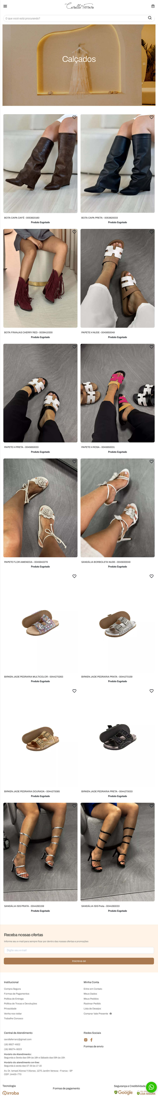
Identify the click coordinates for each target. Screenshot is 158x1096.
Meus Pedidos (91, 999)
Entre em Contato (93, 989)
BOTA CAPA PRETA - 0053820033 (99, 218)
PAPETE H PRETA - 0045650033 (21, 447)
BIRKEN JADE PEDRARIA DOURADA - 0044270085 (32, 791)
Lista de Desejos (92, 1008)
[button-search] (149, 17)
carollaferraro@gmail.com (17, 1039)
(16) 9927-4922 (12, 1044)
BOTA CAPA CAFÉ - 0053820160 (21, 218)
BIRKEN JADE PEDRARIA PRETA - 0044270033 (107, 791)
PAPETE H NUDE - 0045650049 (98, 332)
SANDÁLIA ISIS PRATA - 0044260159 (24, 906)
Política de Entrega (14, 999)
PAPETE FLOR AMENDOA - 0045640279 (26, 562)
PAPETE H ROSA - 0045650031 (98, 447)
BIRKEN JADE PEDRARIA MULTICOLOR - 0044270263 (33, 676)
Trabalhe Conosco (13, 1018)
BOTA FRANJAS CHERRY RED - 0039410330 (28, 332)
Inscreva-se (79, 961)
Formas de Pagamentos (16, 994)
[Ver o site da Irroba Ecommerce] (11, 1094)
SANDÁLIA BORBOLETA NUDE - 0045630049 (105, 562)
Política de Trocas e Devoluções (20, 1003)
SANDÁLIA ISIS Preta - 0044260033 (100, 906)
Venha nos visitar (13, 1013)
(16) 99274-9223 (13, 1049)
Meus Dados (90, 994)
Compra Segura (12, 989)
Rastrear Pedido (92, 1003)
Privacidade (10, 1008)
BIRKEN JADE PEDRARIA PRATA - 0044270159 (106, 676)
